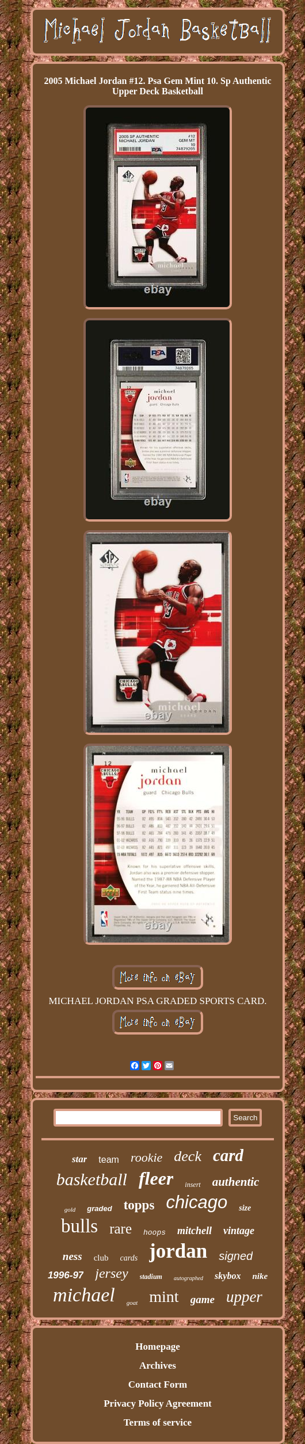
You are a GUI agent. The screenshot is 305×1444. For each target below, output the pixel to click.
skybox (228, 1276)
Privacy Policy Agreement (158, 1403)
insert (192, 1185)
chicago (196, 1202)
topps (139, 1205)
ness (72, 1256)
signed (236, 1256)
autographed (188, 1278)
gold (70, 1209)
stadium (151, 1277)
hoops (154, 1232)
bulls (79, 1226)
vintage (238, 1230)
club (101, 1257)
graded (99, 1208)
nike (260, 1276)
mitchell (194, 1230)
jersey (111, 1273)
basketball (91, 1179)
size (245, 1208)
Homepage (157, 1346)
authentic (236, 1182)
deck (187, 1156)
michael (84, 1294)
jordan (178, 1251)
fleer (156, 1178)
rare (120, 1228)
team (108, 1160)
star (79, 1159)
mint (163, 1296)
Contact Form (157, 1384)
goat (132, 1302)
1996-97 (65, 1275)
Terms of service (158, 1422)
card (228, 1155)
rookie (146, 1157)
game (202, 1299)
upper (244, 1296)
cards (129, 1258)
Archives (157, 1365)
